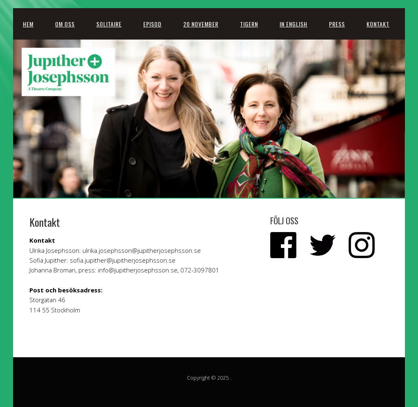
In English (293, 24)
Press (337, 24)
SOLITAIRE (109, 24)
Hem (28, 24)
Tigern (249, 24)
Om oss (65, 24)
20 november (200, 24)
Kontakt (378, 24)
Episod (152, 24)
